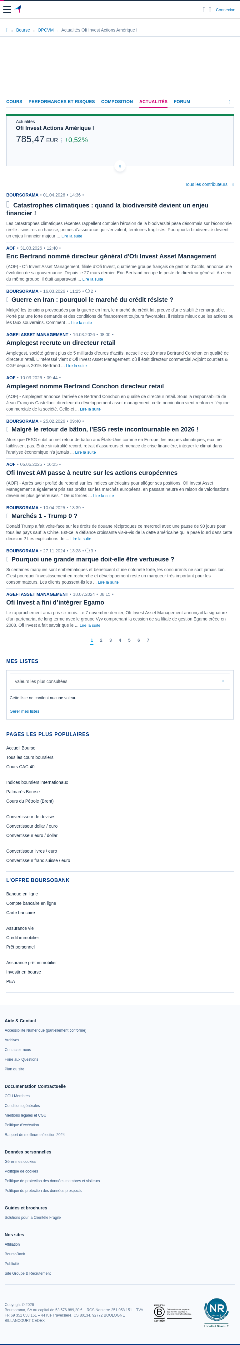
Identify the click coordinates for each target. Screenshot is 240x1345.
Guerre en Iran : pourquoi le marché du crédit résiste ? (92, 299)
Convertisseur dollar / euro (32, 826)
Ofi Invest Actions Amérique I (55, 128)
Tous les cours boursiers (29, 757)
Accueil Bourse (20, 747)
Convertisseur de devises (30, 816)
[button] (7, 9)
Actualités (153, 101)
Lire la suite (72, 236)
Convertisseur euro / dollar (32, 835)
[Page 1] (92, 640)
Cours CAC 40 (20, 766)
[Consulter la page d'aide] (210, 9)
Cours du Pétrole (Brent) (30, 801)
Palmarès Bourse (23, 791)
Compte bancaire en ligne (31, 903)
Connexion (225, 9)
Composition (117, 101)
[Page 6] (138, 640)
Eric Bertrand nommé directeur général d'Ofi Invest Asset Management (111, 256)
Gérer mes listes (24, 711)
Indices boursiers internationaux (37, 782)
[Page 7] (148, 640)
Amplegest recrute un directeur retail (61, 342)
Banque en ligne (22, 893)
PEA (10, 981)
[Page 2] (101, 640)
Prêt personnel (20, 946)
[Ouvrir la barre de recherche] (204, 9)
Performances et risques (62, 101)
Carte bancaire (20, 912)
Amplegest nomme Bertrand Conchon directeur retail (85, 386)
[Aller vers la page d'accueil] (18, 10)
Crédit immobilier (22, 937)
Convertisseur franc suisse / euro (38, 860)
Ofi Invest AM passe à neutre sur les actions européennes (92, 472)
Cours (14, 101)
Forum (182, 101)
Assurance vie (20, 928)
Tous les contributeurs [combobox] (206, 184)
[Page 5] (129, 640)
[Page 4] (120, 640)
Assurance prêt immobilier (31, 962)
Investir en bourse (23, 971)
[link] (45, 1030)
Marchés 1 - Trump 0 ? (45, 515)
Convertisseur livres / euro (31, 851)
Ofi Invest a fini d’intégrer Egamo (55, 602)
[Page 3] (110, 640)
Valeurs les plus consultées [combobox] (41, 681)
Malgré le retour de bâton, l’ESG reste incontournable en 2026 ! (105, 429)
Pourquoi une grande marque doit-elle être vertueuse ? (93, 559)
